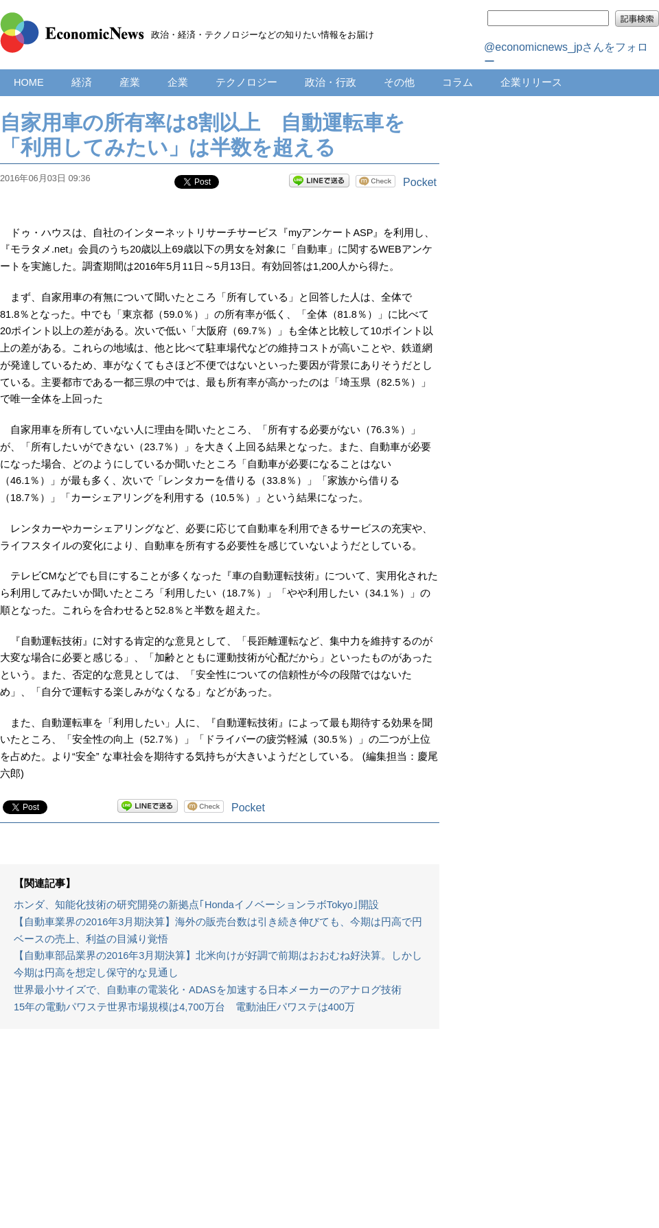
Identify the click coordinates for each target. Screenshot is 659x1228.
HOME (29, 82)
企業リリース (531, 82)
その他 (399, 82)
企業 (177, 82)
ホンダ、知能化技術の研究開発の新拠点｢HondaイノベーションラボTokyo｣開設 (196, 904)
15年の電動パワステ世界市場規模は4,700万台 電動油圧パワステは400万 (184, 1006)
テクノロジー (246, 82)
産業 (129, 82)
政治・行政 (330, 82)
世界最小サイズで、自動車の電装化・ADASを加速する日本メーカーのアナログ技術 (208, 989)
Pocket (420, 182)
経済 (81, 82)
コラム (457, 82)
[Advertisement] (220, 1135)
